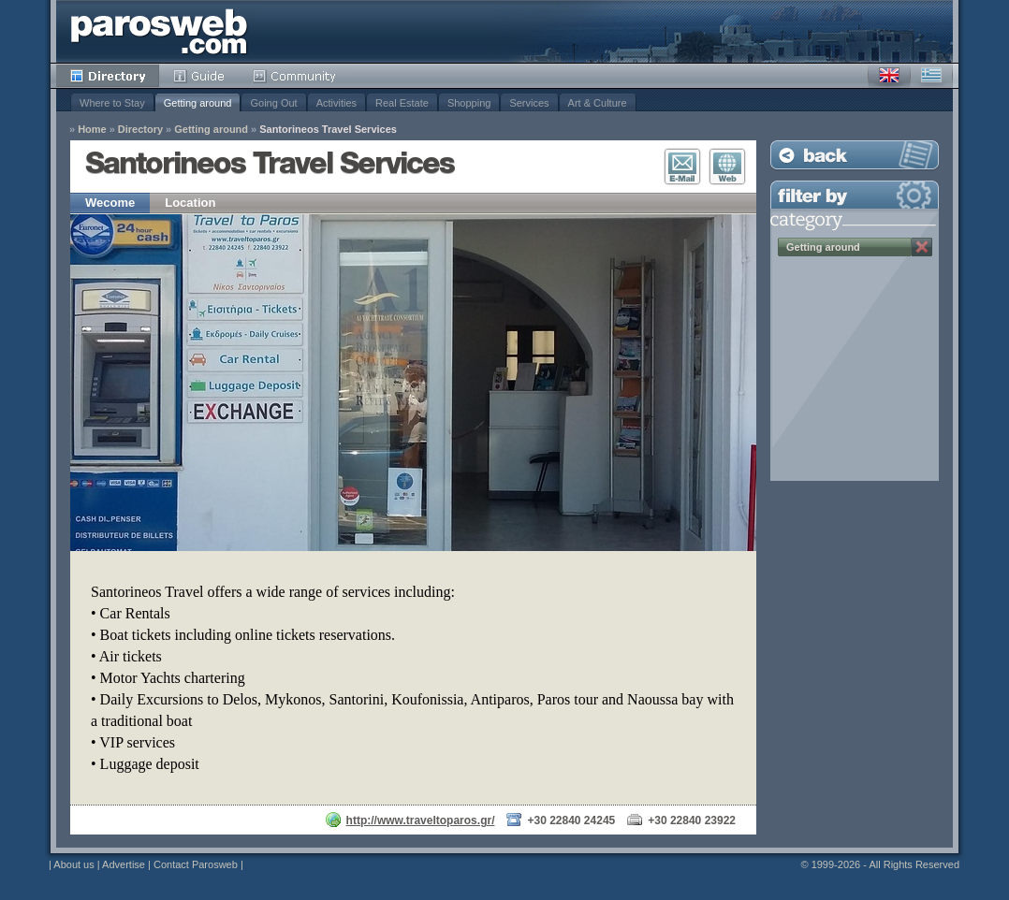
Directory (107, 76)
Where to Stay (112, 103)
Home (92, 129)
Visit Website (727, 166)
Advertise (123, 864)
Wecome (110, 203)
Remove (922, 247)
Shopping (469, 103)
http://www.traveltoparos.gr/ (420, 820)
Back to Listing (854, 154)
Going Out (273, 103)
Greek (931, 76)
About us (73, 864)
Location (190, 203)
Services (528, 103)
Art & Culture (597, 103)
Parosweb (159, 31)
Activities (336, 103)
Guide (199, 76)
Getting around (198, 103)
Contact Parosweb (196, 864)
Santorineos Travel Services (328, 129)
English (889, 76)
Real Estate (402, 103)
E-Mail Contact (682, 166)
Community (295, 76)
